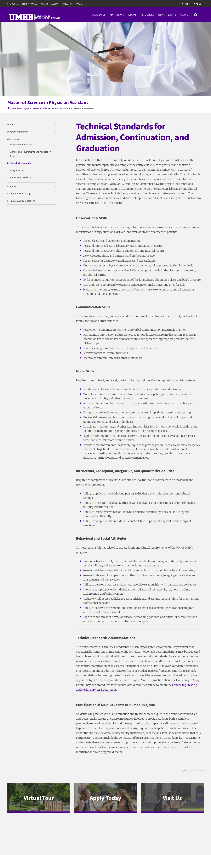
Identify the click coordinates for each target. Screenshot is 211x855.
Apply (197, 3)
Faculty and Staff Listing (18, 193)
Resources (147, 14)
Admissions (117, 14)
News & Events (167, 14)
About (132, 14)
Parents (44, 3)
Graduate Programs (21, 108)
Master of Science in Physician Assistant (52, 108)
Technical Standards (20, 163)
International (29, 3)
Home (10, 124)
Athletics (67, 3)
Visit (185, 3)
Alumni (55, 3)
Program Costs (17, 170)
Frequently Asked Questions (21, 200)
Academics (98, 14)
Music (78, 3)
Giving (184, 14)
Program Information (17, 131)
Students (12, 3)
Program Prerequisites (21, 144)
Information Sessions (20, 177)
